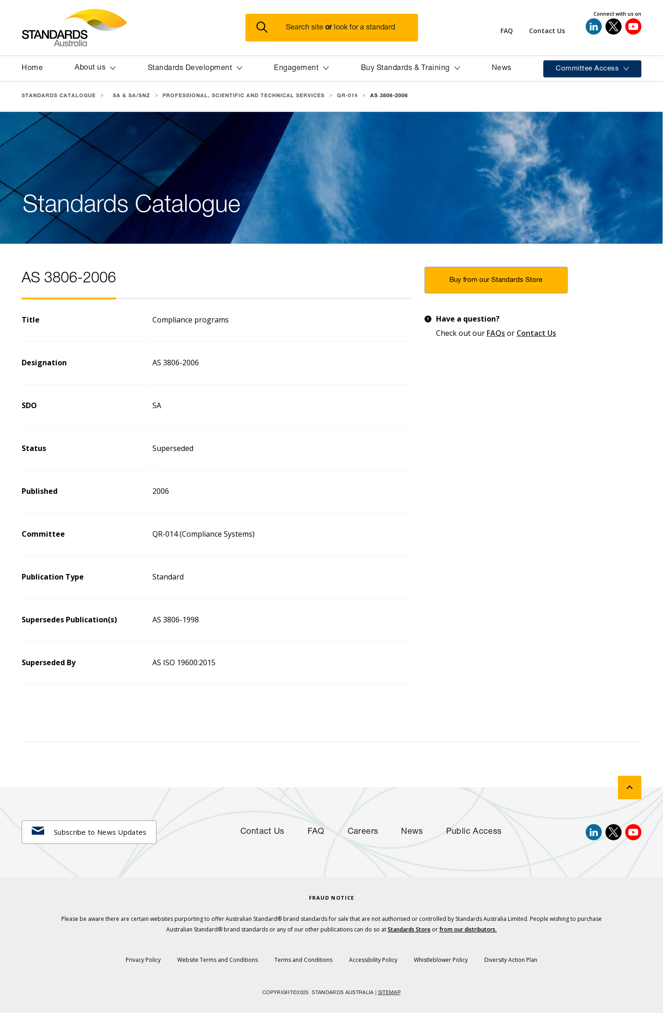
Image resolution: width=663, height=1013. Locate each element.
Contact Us (536, 333)
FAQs (496, 333)
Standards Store (409, 929)
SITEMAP (389, 992)
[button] (337, 28)
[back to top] (629, 787)
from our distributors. (468, 929)
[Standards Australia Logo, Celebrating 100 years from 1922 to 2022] (133, 28)
